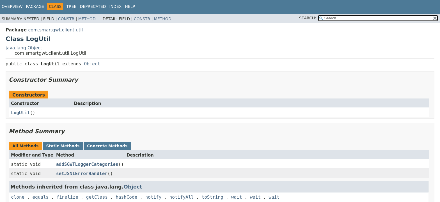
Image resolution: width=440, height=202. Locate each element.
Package (35, 6)
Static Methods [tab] (62, 146)
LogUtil (20, 112)
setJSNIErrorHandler (81, 173)
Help (130, 6)
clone (17, 197)
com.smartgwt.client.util (55, 30)
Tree (71, 6)
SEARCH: (307, 18)
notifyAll (181, 197)
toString (212, 197)
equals (40, 197)
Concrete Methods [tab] (107, 146)
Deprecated (93, 6)
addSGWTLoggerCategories (87, 164)
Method (87, 19)
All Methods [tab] (25, 146)
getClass (97, 197)
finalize (67, 197)
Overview (12, 6)
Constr (66, 19)
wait (236, 197)
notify (153, 197)
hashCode (126, 197)
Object (92, 63)
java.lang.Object (24, 47)
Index (115, 6)
